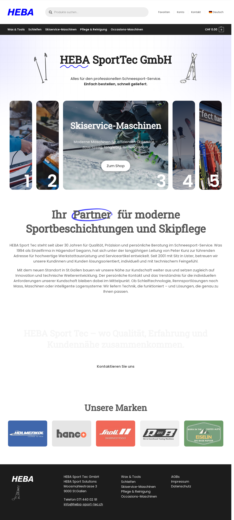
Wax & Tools (131, 476)
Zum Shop (116, 165)
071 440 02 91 (87, 499)
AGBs (175, 476)
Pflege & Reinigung (135, 491)
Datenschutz (181, 486)
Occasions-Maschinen (139, 496)
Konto (180, 12)
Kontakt (196, 12)
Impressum (180, 481)
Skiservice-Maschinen (138, 486)
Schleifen (128, 481)
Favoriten (164, 12)
